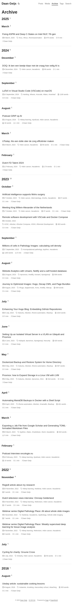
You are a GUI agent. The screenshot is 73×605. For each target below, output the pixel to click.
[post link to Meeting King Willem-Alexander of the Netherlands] (36, 209)
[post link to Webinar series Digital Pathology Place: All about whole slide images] (36, 515)
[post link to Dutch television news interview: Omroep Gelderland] (36, 501)
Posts (40, 4)
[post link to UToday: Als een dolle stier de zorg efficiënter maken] (36, 143)
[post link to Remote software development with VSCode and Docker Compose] (36, 222)
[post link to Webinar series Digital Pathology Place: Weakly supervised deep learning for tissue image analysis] (36, 529)
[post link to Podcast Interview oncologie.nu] (36, 457)
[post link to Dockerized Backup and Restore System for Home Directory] (36, 366)
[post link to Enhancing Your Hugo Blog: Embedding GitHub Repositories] (36, 313)
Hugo (47, 600)
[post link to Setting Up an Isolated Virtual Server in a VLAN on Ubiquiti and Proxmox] (36, 339)
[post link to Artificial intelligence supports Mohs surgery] (36, 198)
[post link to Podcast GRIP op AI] (36, 119)
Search (68, 4)
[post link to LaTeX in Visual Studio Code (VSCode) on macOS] (36, 94)
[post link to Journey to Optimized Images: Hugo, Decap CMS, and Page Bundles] (36, 288)
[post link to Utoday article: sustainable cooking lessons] (36, 587)
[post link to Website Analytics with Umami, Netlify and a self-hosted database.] (36, 274)
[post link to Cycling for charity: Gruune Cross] (36, 556)
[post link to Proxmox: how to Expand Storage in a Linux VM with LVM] (36, 379)
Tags (62, 4)
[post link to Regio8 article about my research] (36, 488)
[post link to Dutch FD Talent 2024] (36, 166)
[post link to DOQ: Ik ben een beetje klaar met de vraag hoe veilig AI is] (36, 69)
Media (47, 4)
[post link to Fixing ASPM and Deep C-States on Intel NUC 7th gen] (36, 38)
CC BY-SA (32, 600)
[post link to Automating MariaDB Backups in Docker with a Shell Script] (36, 404)
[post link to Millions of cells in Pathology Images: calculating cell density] (36, 249)
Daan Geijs (9, 3)
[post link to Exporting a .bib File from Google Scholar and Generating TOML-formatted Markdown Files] (36, 430)
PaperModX (54, 600)
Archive (55, 4)
